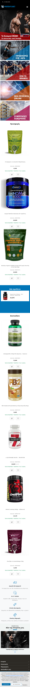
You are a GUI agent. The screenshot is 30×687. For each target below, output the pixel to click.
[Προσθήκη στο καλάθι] (12, 174)
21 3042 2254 (7, 2)
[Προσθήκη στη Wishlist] (18, 174)
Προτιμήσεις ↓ (24, 684)
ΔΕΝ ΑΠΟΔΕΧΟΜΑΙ (16, 684)
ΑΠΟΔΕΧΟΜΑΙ (6, 684)
